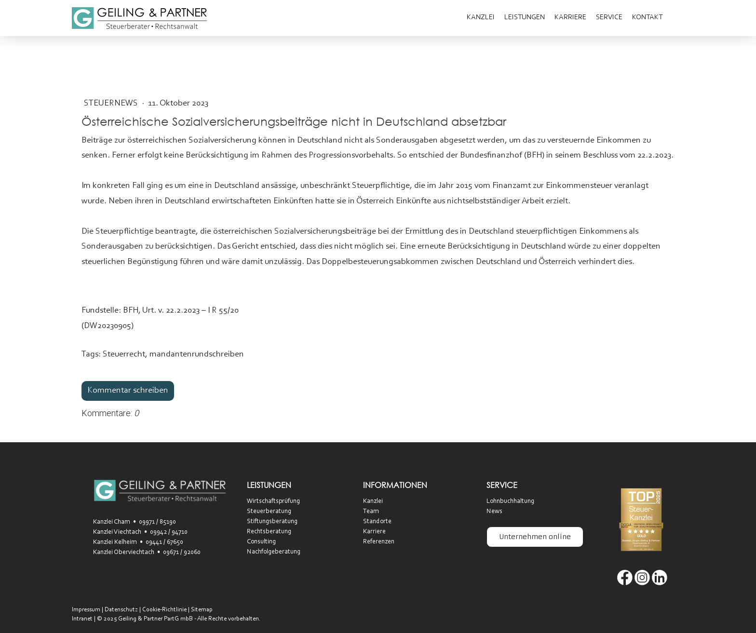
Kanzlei (481, 17)
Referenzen (378, 542)
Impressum (86, 610)
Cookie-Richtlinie (164, 610)
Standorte (377, 521)
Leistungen (524, 17)
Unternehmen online (535, 536)
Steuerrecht (124, 354)
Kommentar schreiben (127, 390)
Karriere (570, 17)
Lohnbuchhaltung (510, 501)
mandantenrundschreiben (196, 354)
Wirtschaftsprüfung (273, 501)
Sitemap (202, 610)
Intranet (82, 619)
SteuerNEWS (112, 103)
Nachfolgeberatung (273, 552)
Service (609, 17)
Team (371, 511)
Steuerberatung (269, 511)
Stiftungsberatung (272, 521)
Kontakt (647, 17)
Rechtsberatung (269, 531)
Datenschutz (121, 610)
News (494, 511)
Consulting (261, 542)
